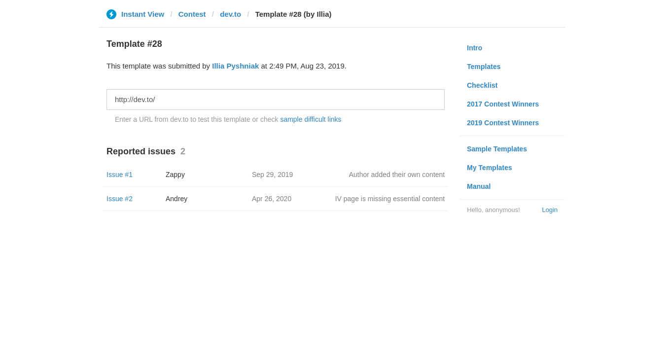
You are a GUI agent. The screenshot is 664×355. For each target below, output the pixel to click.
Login (550, 209)
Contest (192, 14)
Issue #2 (119, 199)
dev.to (230, 14)
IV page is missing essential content (390, 199)
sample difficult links (310, 119)
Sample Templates (497, 149)
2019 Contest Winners (503, 123)
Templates (483, 67)
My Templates (489, 168)
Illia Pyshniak (235, 66)
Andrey (176, 199)
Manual (478, 186)
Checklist (482, 85)
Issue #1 (119, 174)
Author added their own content (397, 174)
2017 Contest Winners (503, 104)
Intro (474, 48)
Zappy (175, 174)
